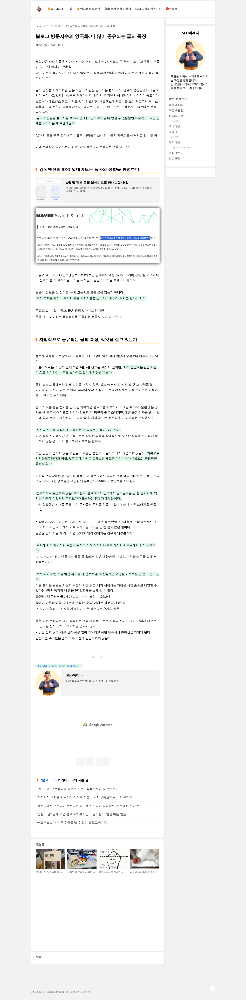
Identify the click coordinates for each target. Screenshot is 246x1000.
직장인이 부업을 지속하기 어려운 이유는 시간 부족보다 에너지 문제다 (84, 797)
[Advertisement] (98, 724)
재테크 (173, 132)
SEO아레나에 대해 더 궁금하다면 (58, 666)
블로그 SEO (50, 780)
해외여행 (174, 142)
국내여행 (174, 126)
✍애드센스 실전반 (88, 8)
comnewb (63, 992)
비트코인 (174, 137)
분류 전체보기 (178, 99)
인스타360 (175, 121)
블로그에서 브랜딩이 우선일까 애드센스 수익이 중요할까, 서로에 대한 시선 (88, 806)
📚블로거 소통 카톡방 (117, 8)
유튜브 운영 (176, 110)
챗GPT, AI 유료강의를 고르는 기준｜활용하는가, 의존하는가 (78, 789)
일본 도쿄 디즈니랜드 (181, 147)
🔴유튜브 (171, 8)
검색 (204, 8)
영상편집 (174, 158)
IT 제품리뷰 (176, 116)
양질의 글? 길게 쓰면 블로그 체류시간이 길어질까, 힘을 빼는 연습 (81, 814)
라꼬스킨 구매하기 (80, 992)
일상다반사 (176, 152)
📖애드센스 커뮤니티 (148, 8)
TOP (212, 988)
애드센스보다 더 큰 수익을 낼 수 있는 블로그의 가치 (72, 822)
